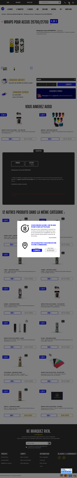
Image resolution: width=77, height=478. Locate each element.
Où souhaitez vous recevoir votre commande (43, 244)
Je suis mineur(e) (52, 237)
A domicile (36, 250)
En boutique (50, 250)
